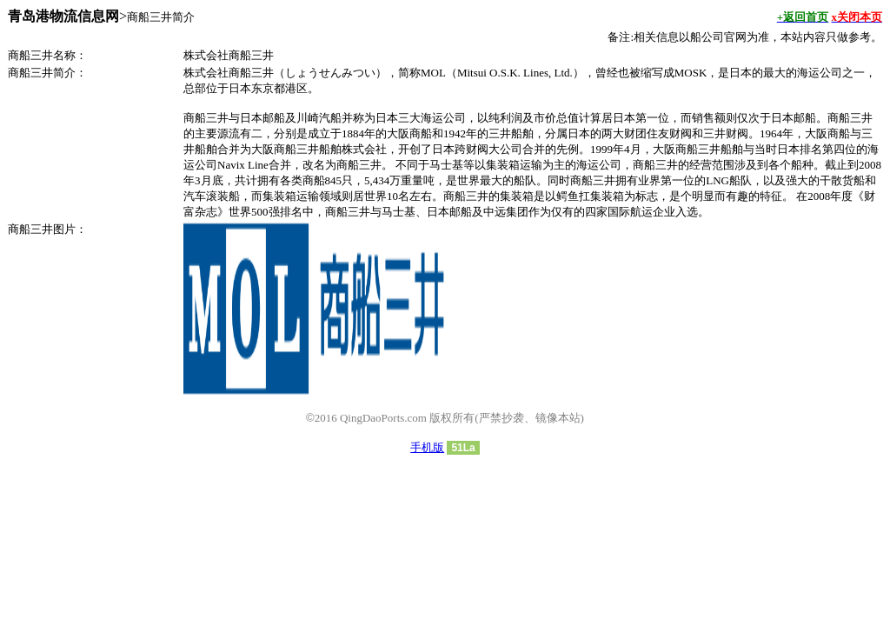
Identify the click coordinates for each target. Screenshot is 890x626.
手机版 (427, 447)
